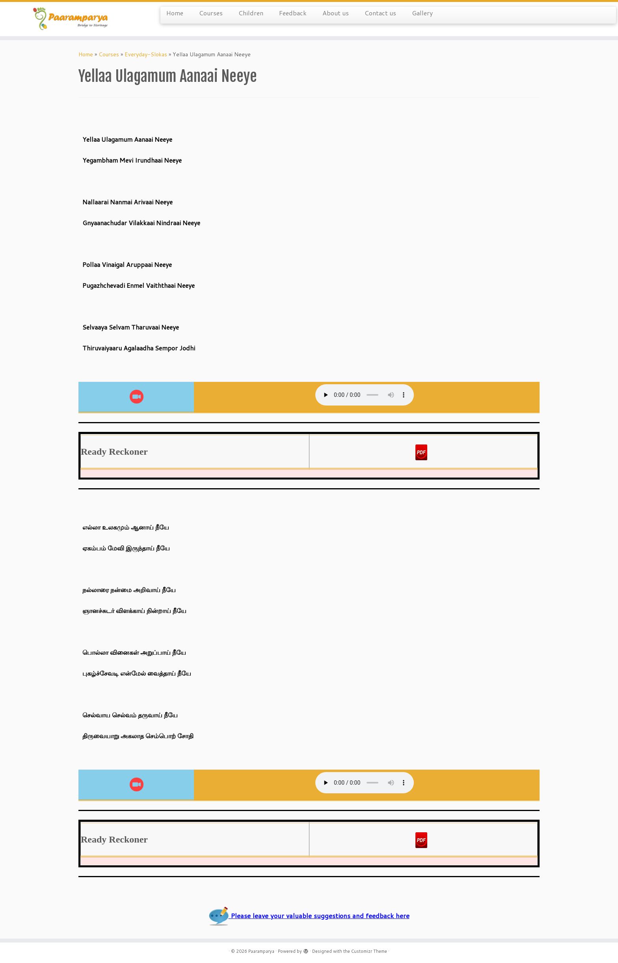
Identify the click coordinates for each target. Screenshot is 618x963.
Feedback (293, 12)
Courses (211, 12)
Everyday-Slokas (146, 54)
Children (250, 12)
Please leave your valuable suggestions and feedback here (309, 915)
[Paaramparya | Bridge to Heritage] (71, 19)
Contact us (380, 12)
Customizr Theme (369, 951)
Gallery (422, 12)
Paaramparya (261, 951)
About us (335, 12)
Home (174, 12)
